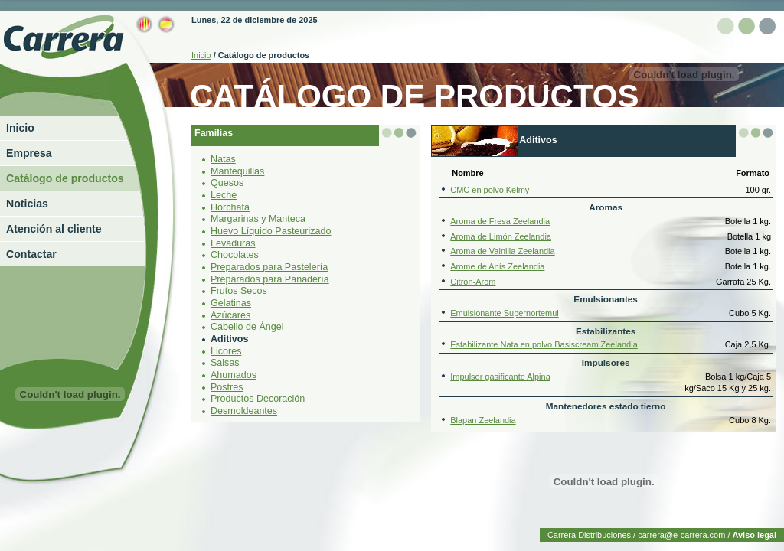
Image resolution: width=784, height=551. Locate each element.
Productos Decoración (258, 398)
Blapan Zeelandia (482, 420)
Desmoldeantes (244, 411)
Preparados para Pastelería (269, 267)
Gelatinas (231, 303)
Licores (226, 351)
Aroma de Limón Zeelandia (500, 236)
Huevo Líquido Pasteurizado (271, 231)
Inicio (20, 128)
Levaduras (233, 243)
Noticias (27, 203)
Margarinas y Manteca (258, 219)
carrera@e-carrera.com (681, 535)
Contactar (31, 254)
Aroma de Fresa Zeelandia (500, 221)
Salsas (225, 362)
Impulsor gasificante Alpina (500, 376)
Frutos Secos (239, 290)
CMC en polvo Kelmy (489, 189)
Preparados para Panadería (270, 279)
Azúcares (230, 315)
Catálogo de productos (65, 178)
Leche (224, 195)
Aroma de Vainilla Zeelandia (502, 251)
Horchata (230, 207)
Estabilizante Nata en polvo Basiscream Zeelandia (544, 344)
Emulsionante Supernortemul (504, 313)
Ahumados (233, 375)
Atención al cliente (54, 229)
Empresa (29, 153)
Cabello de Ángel (247, 326)
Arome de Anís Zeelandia (497, 266)
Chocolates (235, 254)
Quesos (227, 183)
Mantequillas (237, 171)
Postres (227, 387)
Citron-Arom (472, 281)
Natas (223, 159)
